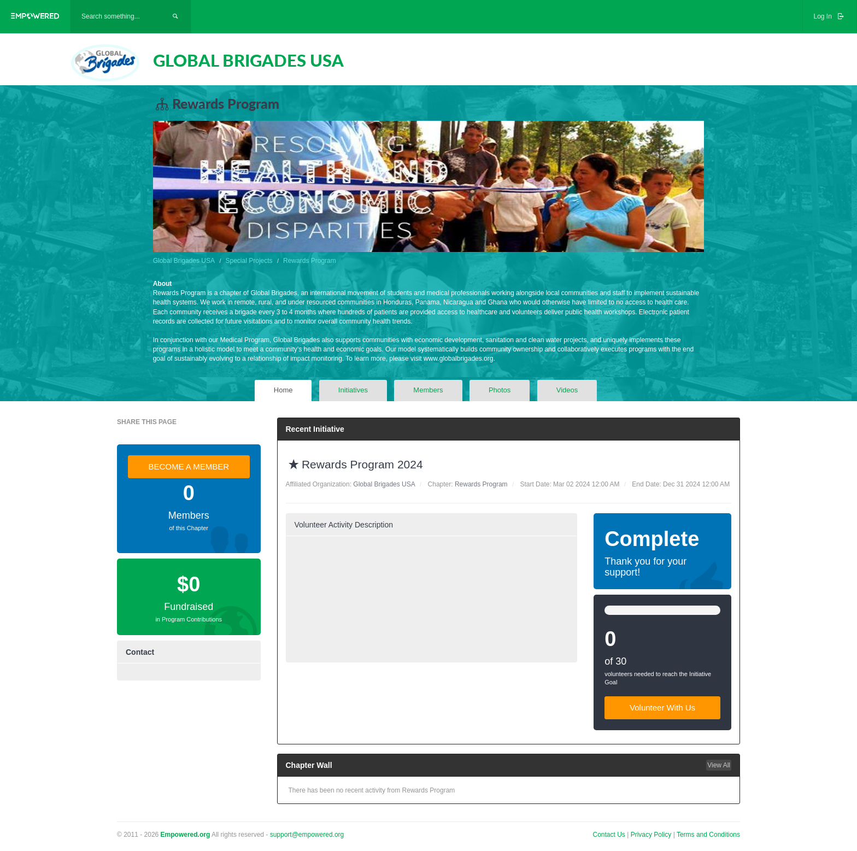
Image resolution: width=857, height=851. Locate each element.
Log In (830, 16)
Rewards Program (309, 261)
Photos (499, 390)
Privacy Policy (652, 834)
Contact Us (609, 834)
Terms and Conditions (708, 834)
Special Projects (249, 261)
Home (283, 390)
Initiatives (353, 390)
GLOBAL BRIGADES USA (248, 60)
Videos (567, 390)
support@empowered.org (307, 834)
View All (718, 765)
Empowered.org (185, 834)
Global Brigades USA (184, 261)
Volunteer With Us (662, 707)
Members (428, 390)
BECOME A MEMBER (188, 466)
